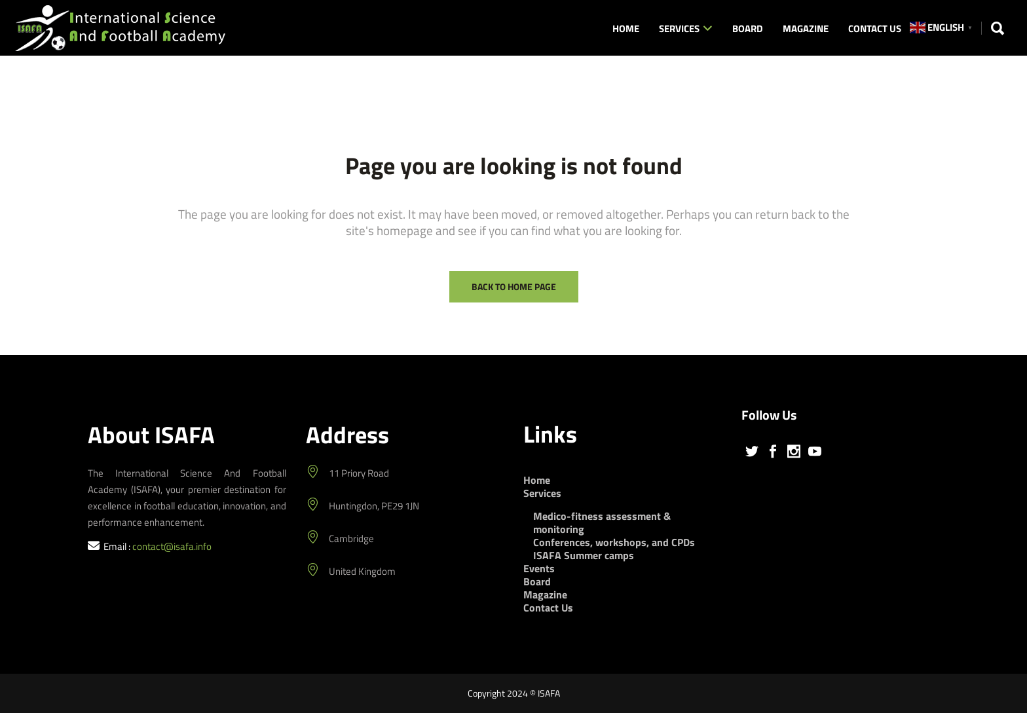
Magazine (545, 594)
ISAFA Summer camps (583, 555)
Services (542, 493)
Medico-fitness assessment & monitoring (602, 522)
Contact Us (548, 607)
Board (537, 581)
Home (536, 480)
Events (539, 568)
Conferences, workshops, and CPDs (614, 542)
